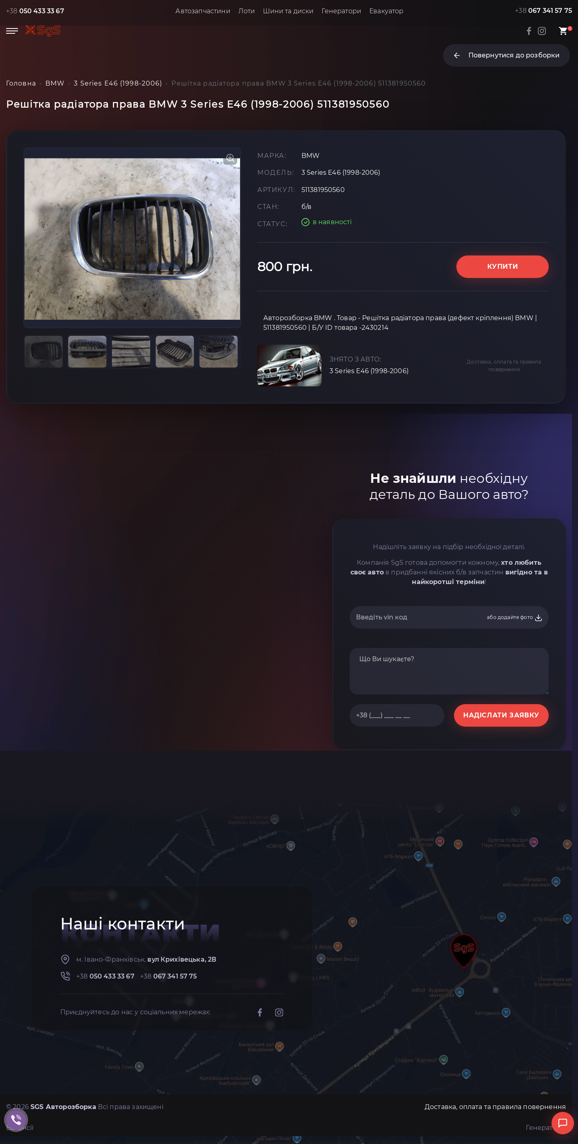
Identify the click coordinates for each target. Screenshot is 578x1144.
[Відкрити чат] (563, 1123)
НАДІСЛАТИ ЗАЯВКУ (501, 715)
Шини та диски (288, 11)
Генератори (341, 11)
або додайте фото (515, 618)
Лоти (246, 11)
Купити (502, 266)
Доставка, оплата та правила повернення (504, 365)
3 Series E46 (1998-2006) (369, 371)
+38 (35, 11)
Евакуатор (386, 11)
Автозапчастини (202, 11)
